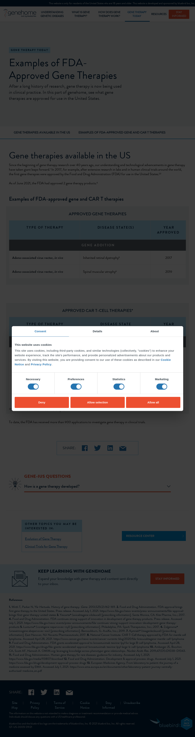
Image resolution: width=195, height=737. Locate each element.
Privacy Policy (41, 364)
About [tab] (154, 331)
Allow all (153, 402)
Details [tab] (97, 331)
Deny (41, 402)
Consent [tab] (40, 331)
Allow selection (97, 402)
